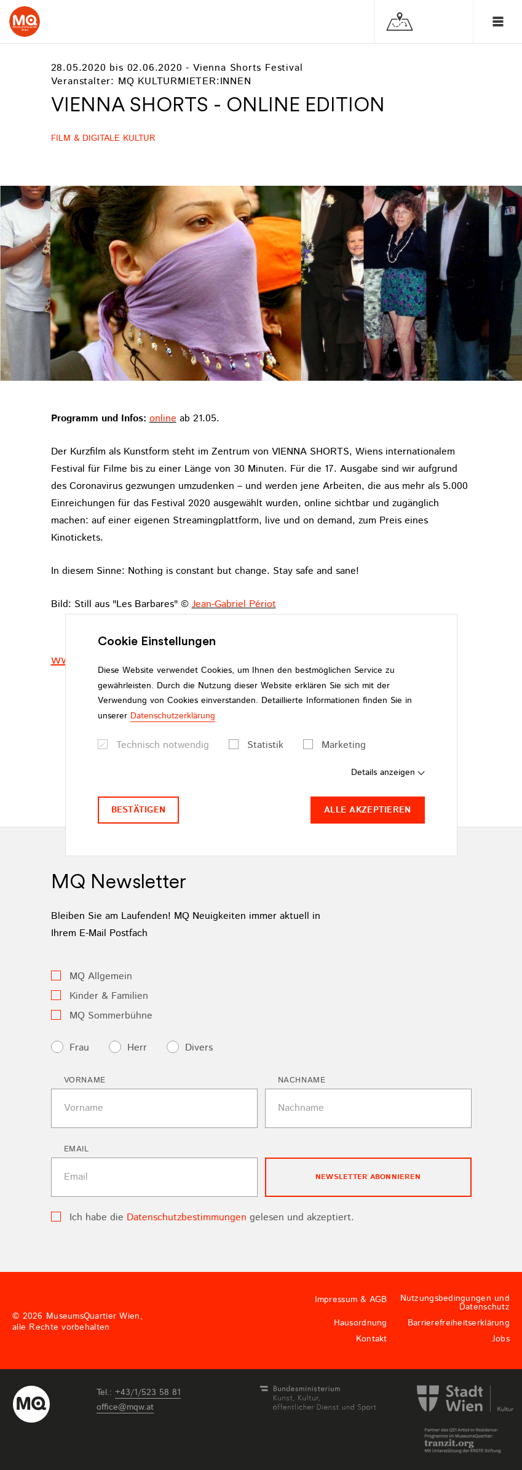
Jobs (501, 1339)
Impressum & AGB (351, 1299)
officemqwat (125, 1407)
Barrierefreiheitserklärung (459, 1323)
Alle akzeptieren (367, 810)
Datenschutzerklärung (172, 716)
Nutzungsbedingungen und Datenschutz (455, 1302)
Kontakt (371, 1339)
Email (76, 1149)
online (162, 418)
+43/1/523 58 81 (148, 1392)
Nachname (302, 1080)
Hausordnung (360, 1323)
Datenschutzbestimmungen (187, 1217)
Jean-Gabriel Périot (234, 604)
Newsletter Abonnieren (368, 1177)
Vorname (85, 1080)
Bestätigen (138, 810)
